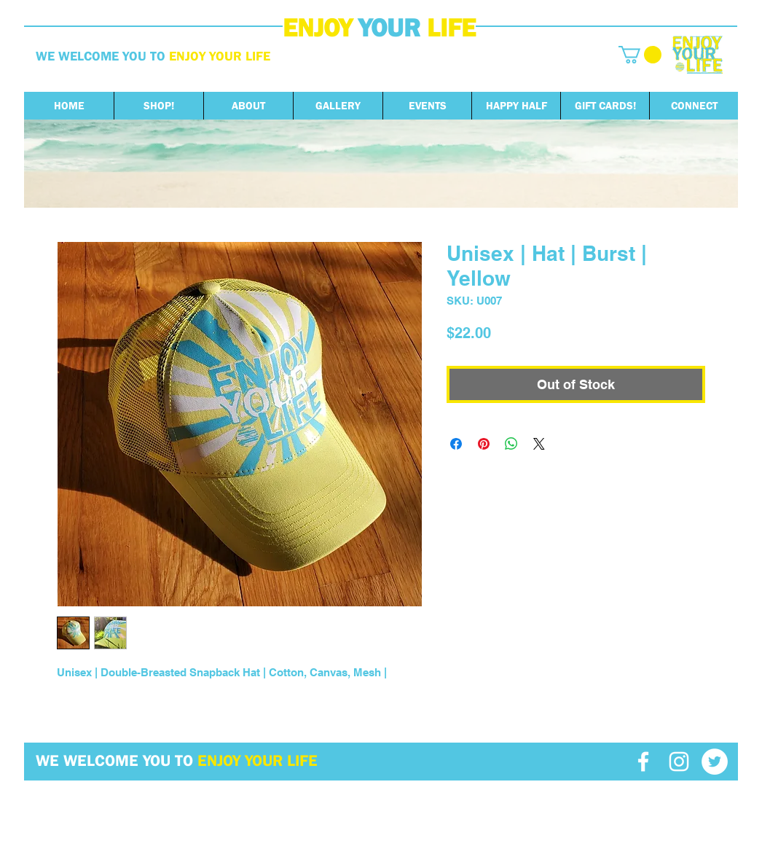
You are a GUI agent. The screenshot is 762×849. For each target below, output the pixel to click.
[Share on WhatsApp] (511, 444)
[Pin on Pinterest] (483, 444)
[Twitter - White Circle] (715, 761)
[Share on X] (539, 444)
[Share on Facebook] (456, 444)
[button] (639, 54)
